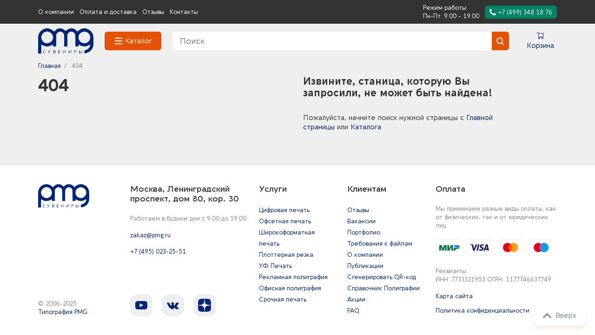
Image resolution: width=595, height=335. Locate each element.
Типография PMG (62, 311)
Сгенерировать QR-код (381, 277)
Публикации (365, 265)
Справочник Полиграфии (383, 288)
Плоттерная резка (286, 254)
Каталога (365, 127)
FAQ (353, 310)
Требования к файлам (379, 243)
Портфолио (363, 232)
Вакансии (361, 221)
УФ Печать (275, 265)
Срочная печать (282, 299)
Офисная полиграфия (290, 288)
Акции (356, 299)
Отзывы (153, 11)
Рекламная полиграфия (293, 277)
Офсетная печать (285, 221)
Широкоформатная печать (287, 238)
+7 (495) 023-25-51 (158, 251)
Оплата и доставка (108, 11)
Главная (49, 65)
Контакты (184, 11)
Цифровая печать (284, 210)
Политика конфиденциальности (482, 310)
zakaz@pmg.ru (150, 235)
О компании (56, 11)
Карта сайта (454, 296)
